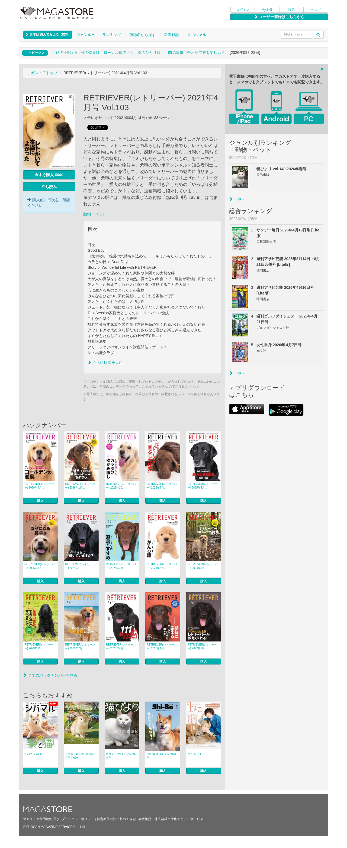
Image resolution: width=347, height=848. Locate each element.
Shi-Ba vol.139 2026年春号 (161, 755)
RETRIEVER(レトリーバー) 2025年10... (121, 485)
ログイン (242, 10)
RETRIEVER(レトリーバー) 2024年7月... (121, 566)
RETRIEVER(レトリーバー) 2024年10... (80, 566)
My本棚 (267, 10)
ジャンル (85, 34)
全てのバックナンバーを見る (50, 675)
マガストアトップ (42, 73)
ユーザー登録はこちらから (279, 17)
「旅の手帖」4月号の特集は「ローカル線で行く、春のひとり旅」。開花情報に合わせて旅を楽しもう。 (140, 52)
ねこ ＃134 (194, 753)
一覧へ (237, 199)
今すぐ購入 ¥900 (49, 175)
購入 (40, 501)
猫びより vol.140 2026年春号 (121, 755)
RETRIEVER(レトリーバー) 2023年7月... (80, 646)
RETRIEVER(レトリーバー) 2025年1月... (39, 566)
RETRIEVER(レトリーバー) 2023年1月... (162, 646)
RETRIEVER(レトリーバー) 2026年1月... (80, 485)
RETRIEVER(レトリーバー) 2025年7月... (162, 485)
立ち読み (49, 187)
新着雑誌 (171, 34)
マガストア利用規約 (37, 819)
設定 (291, 10)
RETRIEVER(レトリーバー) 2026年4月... (39, 485)
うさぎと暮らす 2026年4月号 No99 (80, 755)
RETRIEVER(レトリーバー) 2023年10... (39, 646)
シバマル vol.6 (33, 753)
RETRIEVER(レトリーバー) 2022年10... (203, 646)
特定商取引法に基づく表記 (116, 819)
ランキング (111, 34)
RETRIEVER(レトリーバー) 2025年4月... (203, 485)
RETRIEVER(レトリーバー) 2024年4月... (162, 566)
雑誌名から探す (142, 34)
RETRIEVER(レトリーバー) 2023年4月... (121, 646)
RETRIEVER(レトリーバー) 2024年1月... (203, 566)
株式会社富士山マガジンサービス (179, 819)
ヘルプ (316, 10)
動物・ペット (94, 214)
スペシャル (196, 34)
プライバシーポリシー (78, 819)
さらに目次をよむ (105, 362)
